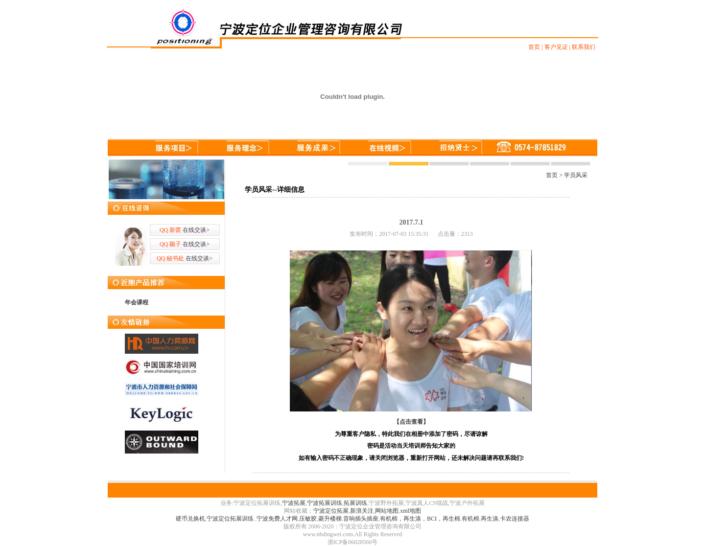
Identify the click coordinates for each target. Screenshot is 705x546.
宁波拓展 (294, 503)
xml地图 (410, 510)
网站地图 (387, 510)
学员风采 (576, 175)
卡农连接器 (514, 518)
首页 (552, 175)
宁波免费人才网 (277, 518)
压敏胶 (308, 518)
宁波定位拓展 (331, 510)
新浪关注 (362, 510)
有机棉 (470, 518)
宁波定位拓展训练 (231, 518)
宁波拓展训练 (324, 503)
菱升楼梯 (330, 518)
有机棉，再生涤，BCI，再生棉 (420, 518)
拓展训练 (355, 503)
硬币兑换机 (190, 518)
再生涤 (489, 518)
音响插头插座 (360, 518)
